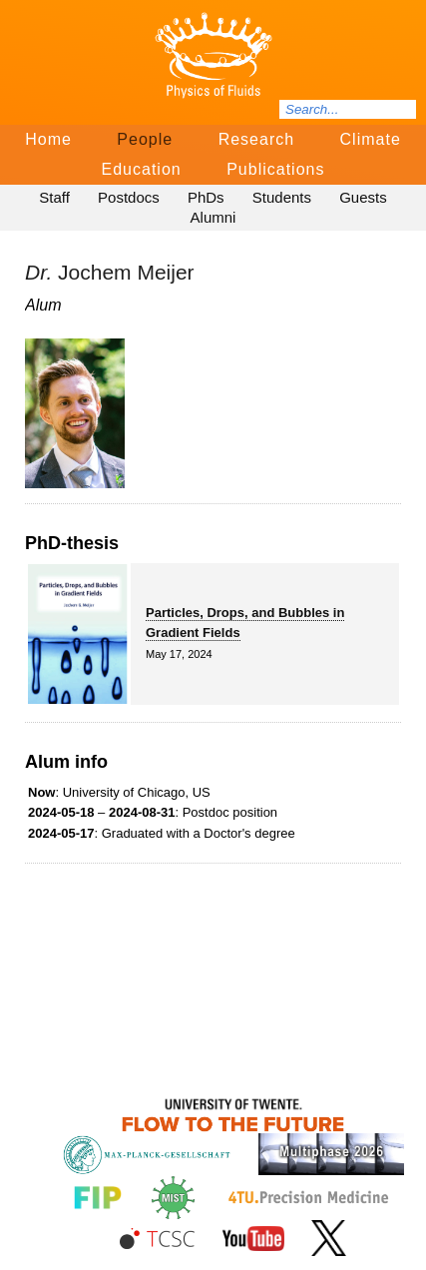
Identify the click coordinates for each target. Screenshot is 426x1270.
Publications (275, 169)
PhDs (206, 197)
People (145, 139)
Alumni (213, 217)
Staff (54, 197)
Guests (363, 197)
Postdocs (129, 197)
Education (142, 169)
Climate (370, 139)
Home (48, 139)
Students (281, 197)
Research (256, 139)
